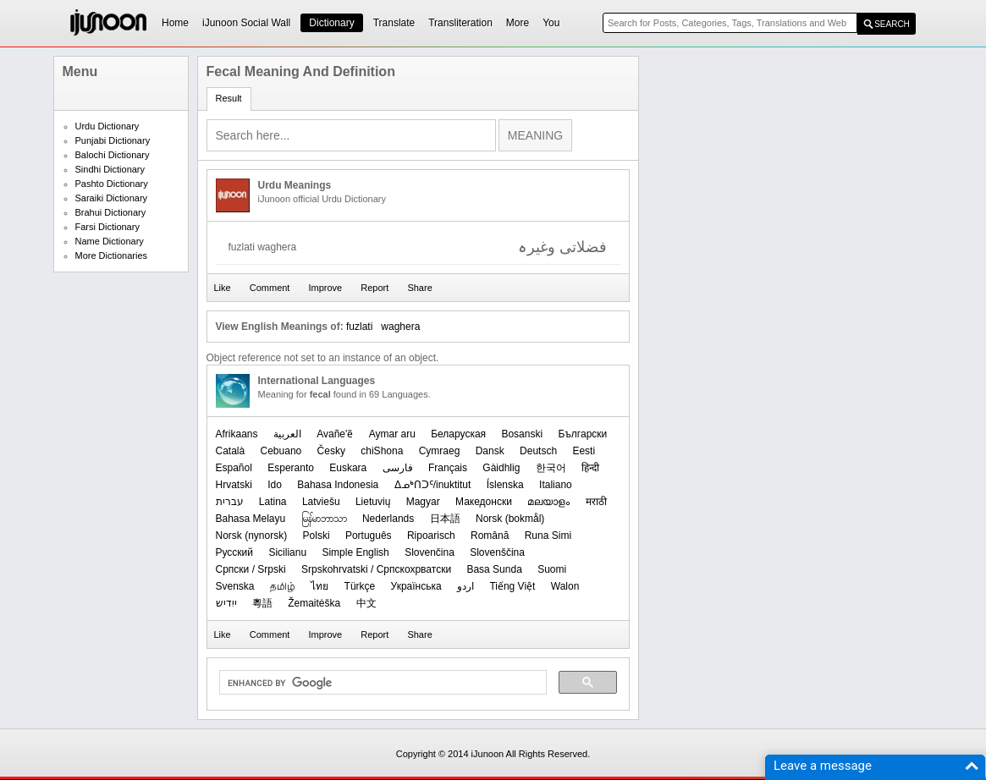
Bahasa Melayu (251, 519)
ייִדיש (226, 603)
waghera (400, 326)
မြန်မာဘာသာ (324, 519)
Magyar (423, 502)
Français (447, 468)
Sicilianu (287, 552)
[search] (381, 682)
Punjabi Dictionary (113, 140)
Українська (416, 586)
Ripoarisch (431, 535)
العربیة (287, 434)
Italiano (555, 485)
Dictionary (331, 23)
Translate (394, 23)
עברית (230, 502)
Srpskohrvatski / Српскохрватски (376, 569)
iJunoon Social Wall (246, 23)
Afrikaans (237, 434)
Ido (274, 485)
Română (490, 535)
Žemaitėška (314, 603)
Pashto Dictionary (111, 184)
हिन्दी (590, 468)
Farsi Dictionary (107, 227)
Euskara (347, 468)
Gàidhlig (501, 468)
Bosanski (522, 434)
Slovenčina (429, 552)
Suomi (551, 569)
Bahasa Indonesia (337, 485)
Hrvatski (234, 485)
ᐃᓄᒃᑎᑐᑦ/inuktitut (432, 485)
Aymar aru (392, 434)
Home (175, 23)
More (517, 23)
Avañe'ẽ (335, 434)
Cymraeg (439, 451)
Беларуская (458, 434)
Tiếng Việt (512, 586)
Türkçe (360, 586)
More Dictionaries (111, 255)
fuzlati (359, 326)
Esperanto (290, 468)
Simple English (355, 552)
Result (229, 98)
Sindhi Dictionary (110, 169)
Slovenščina (497, 552)
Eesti (583, 451)
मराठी (596, 502)
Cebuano (281, 451)
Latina (273, 502)
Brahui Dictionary (110, 212)
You (551, 23)
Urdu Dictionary (107, 126)
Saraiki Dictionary (111, 198)
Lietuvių (372, 502)
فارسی (398, 468)
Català (230, 451)
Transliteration (460, 23)
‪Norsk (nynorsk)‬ (252, 535)
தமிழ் (282, 586)
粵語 (262, 603)
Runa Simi (548, 535)
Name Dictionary (109, 241)
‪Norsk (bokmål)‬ (510, 519)
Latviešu (321, 502)
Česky (331, 451)
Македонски (483, 502)
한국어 (551, 468)
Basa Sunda (493, 569)
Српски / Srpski (251, 569)
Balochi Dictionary (112, 155)
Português (368, 535)
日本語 (445, 519)
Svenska (235, 586)
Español (234, 468)
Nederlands (388, 519)
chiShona (382, 451)
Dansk (490, 451)
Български (582, 434)
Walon (565, 586)
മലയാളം (548, 502)
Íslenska (505, 485)
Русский (235, 552)
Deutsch (538, 451)
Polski (316, 535)
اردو (465, 586)
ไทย (319, 586)
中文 (366, 603)
